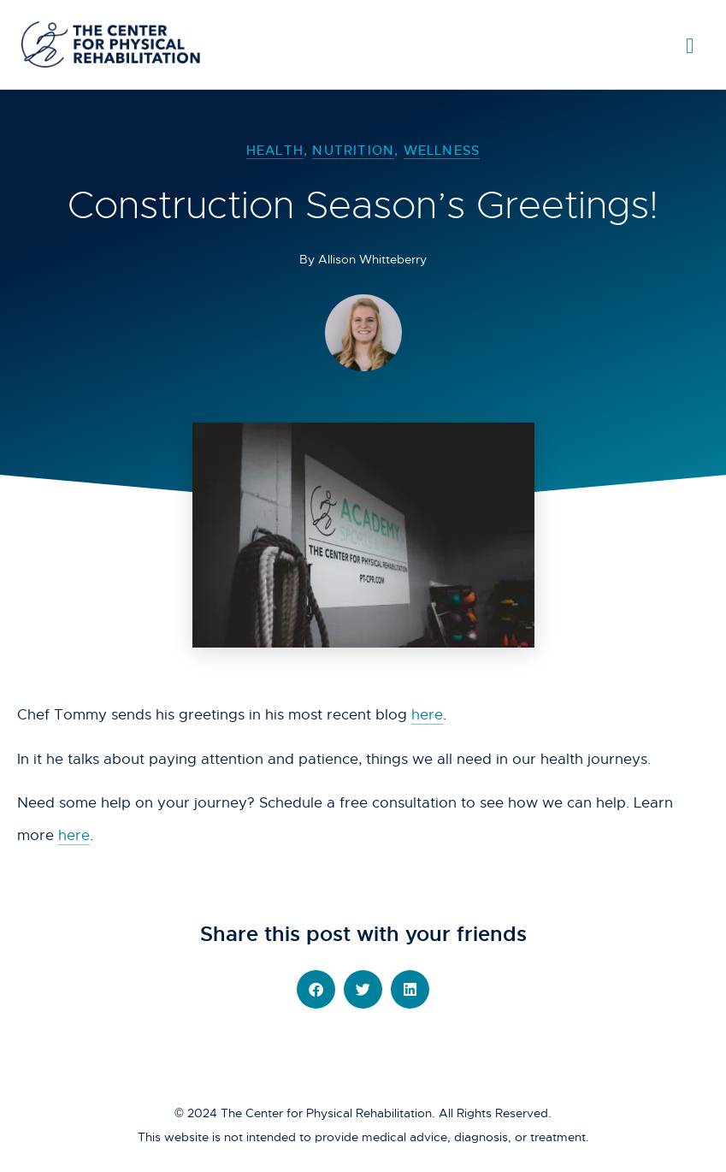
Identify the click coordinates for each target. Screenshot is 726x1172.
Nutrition (353, 150)
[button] (316, 989)
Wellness (442, 150)
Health (275, 150)
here (427, 715)
